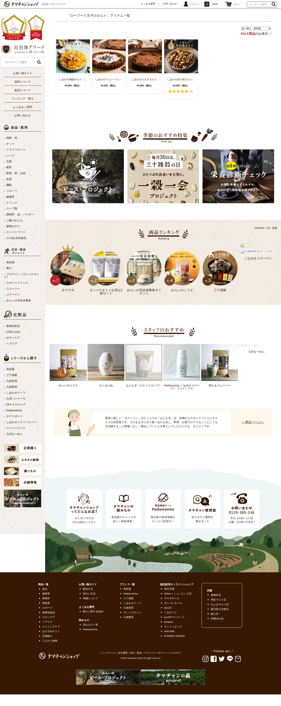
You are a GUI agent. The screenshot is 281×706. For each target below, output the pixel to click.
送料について (22, 81)
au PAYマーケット (174, 617)
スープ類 (11, 208)
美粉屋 (10, 262)
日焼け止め (13, 331)
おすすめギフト (51, 631)
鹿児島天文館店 (220, 609)
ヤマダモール (171, 598)
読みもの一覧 (90, 624)
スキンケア (48, 617)
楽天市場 (169, 588)
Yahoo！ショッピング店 (178, 593)
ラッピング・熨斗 (23, 98)
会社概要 (123, 652)
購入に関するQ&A (93, 611)
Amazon (168, 621)
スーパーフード (16, 232)
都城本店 (216, 595)
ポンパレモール (173, 603)
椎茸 (9, 167)
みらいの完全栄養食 (18, 300)
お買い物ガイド (22, 73)
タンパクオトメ (132, 612)
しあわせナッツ (16, 392)
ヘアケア (11, 343)
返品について (22, 90)
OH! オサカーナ (16, 404)
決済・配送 (136, 652)
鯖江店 (214, 613)
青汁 (9, 268)
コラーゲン (13, 294)
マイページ (194, 4)
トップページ (109, 652)
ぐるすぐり (170, 612)
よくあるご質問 (22, 107)
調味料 (46, 598)
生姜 (9, 179)
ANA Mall (169, 631)
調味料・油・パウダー (20, 214)
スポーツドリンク (17, 282)
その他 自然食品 (16, 238)
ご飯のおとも (14, 220)
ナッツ (10, 143)
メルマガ (174, 652)
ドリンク (11, 202)
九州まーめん (14, 434)
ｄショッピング (173, 626)
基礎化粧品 (13, 326)
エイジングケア (51, 626)
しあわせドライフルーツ (21, 422)
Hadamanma (14, 410)
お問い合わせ (170, 3)
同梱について (90, 598)
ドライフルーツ (16, 149)
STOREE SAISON (174, 636)
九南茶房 (11, 381)
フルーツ (11, 190)
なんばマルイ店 (220, 604)
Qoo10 (168, 607)
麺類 (9, 185)
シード (10, 155)
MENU (215, 4)
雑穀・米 (11, 137)
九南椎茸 (11, 386)
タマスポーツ (14, 416)
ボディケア (13, 337)
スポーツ (47, 607)
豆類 (9, 161)
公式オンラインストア (53, 4)
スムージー (13, 288)
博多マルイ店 (218, 599)
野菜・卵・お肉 (16, 173)
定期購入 (47, 636)
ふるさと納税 (49, 640)
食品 (44, 588)
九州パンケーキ (16, 398)
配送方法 (88, 588)
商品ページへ (253, 422)
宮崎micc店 (217, 618)
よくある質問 (148, 3)
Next (56, 417)
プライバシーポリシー (156, 652)
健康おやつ (13, 226)
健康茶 (10, 196)
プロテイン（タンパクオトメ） (21, 275)
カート (237, 4)
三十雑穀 (11, 375)
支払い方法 (89, 593)
